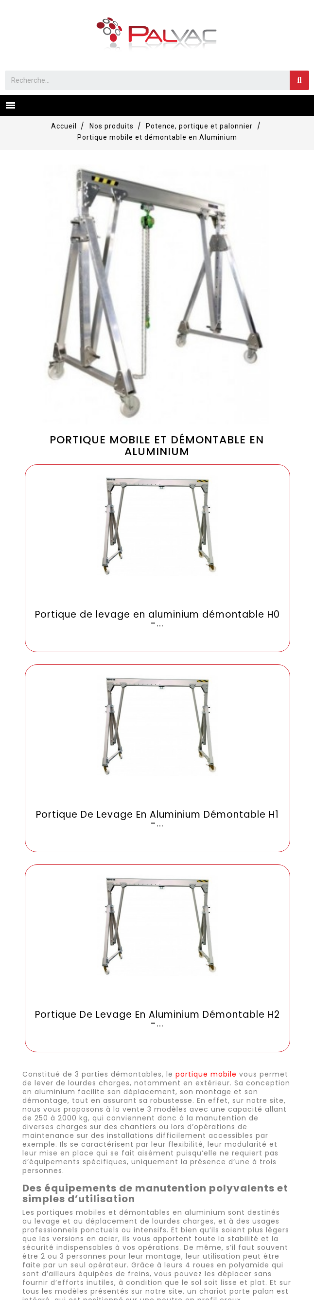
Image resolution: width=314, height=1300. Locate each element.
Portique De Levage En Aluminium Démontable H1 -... (157, 819)
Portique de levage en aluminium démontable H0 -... (157, 619)
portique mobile (206, 1074)
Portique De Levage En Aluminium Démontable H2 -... (157, 1019)
